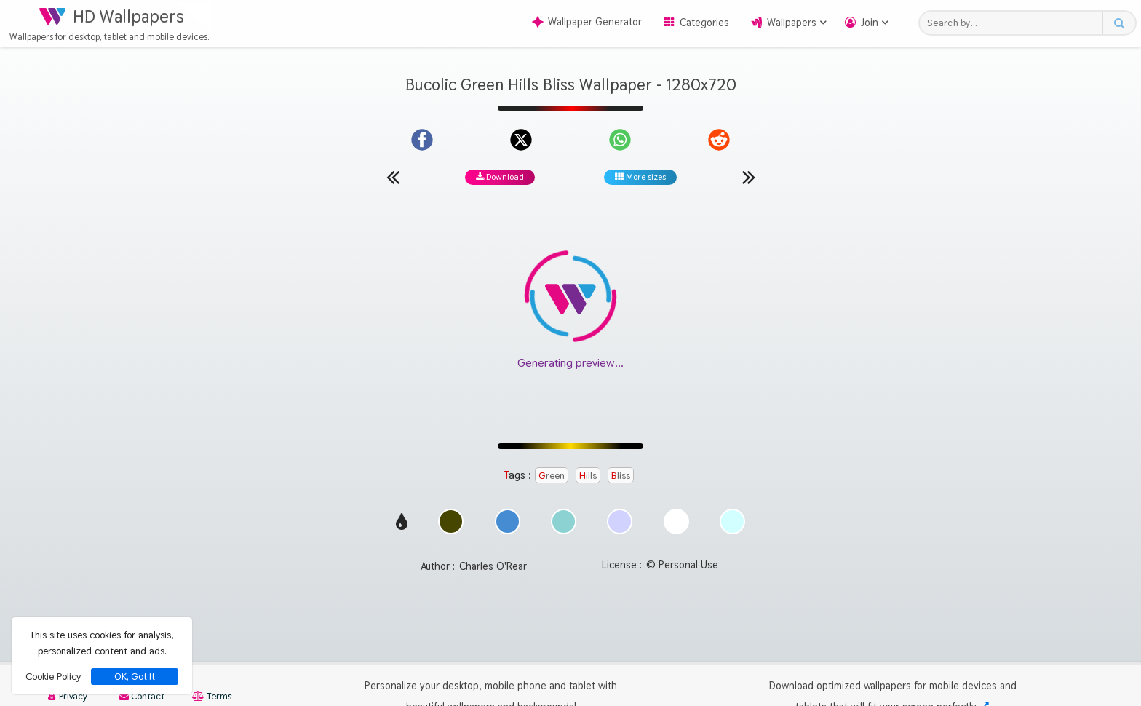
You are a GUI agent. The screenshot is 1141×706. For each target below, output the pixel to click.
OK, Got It (134, 676)
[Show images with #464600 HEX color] (451, 530)
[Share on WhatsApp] (620, 140)
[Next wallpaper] (748, 177)
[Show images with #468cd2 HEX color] (507, 530)
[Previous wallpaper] (392, 177)
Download (500, 177)
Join (869, 22)
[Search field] (1014, 23)
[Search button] (1118, 23)
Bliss (620, 475)
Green (551, 475)
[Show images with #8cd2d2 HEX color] (563, 530)
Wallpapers (791, 22)
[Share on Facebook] (422, 140)
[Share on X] (521, 140)
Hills (588, 475)
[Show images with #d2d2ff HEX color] (619, 530)
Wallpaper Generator (587, 21)
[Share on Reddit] (719, 140)
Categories (704, 22)
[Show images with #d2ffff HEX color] (732, 530)
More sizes (640, 177)
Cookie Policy (53, 676)
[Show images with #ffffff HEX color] (676, 530)
